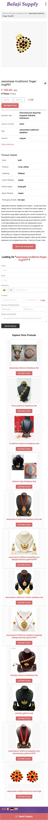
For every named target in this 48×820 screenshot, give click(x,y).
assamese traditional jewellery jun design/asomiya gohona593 (24, 558)
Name (3, 266)
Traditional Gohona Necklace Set (24, 443)
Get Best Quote (24, 373)
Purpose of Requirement (10, 305)
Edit (30, 100)
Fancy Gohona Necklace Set (24, 406)
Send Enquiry (24, 816)
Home (5, 13)
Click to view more (7, 144)
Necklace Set (22, 13)
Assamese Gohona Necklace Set (24, 368)
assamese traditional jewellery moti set (24, 519)
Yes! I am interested (24, 246)
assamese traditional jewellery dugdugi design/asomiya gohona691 (24, 636)
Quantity (4, 295)
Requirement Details (8, 314)
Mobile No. (5, 285)
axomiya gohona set (24, 713)
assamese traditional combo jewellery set (24, 597)
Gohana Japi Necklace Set (24, 481)
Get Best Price (10, 105)
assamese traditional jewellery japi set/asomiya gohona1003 (24, 752)
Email (3, 276)
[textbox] (19, 99)
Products (12, 13)
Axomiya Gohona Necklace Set (24, 675)
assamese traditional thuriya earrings (24, 791)
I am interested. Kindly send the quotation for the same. (24, 319)
